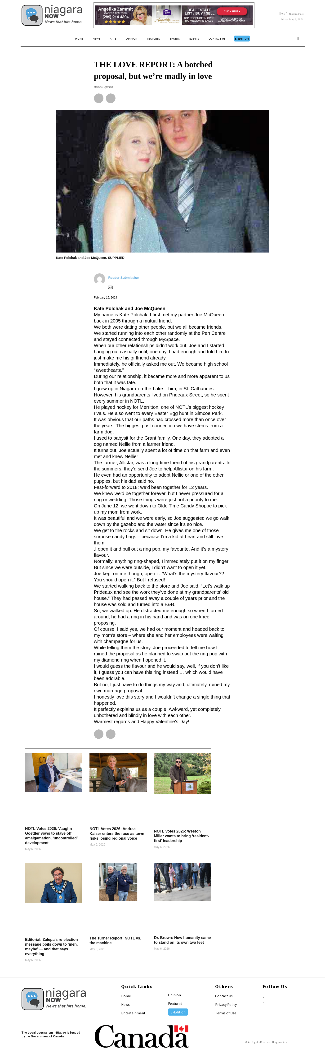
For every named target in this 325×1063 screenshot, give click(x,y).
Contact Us (224, 996)
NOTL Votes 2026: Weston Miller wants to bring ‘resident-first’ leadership (181, 836)
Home (126, 996)
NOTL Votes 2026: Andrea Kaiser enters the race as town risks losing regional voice (116, 833)
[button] (298, 38)
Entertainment (133, 1013)
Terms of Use (225, 1013)
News (125, 1004)
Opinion (174, 995)
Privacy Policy (226, 1004)
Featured (175, 1003)
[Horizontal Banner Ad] (174, 15)
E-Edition (178, 1012)
